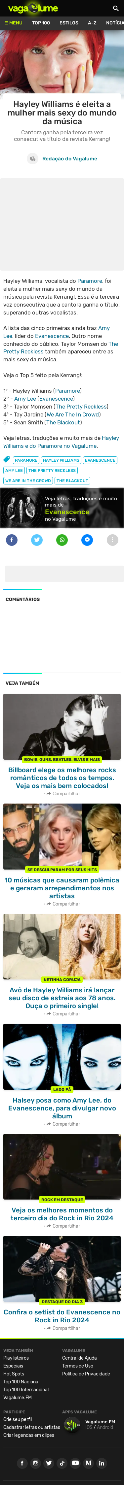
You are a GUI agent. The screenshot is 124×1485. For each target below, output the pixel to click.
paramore (26, 460)
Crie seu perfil (17, 1419)
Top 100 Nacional (21, 1382)
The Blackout (63, 422)
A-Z (92, 23)
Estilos (69, 23)
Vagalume (33, 8)
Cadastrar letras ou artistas (31, 1427)
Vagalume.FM (17, 1398)
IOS (89, 1427)
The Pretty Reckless (81, 406)
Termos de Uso (77, 1366)
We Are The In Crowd (73, 414)
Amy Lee (25, 398)
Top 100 (41, 23)
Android (105, 1427)
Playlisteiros (16, 1358)
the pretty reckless (52, 470)
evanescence (100, 460)
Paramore (89, 281)
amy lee (14, 470)
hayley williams (61, 460)
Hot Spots (13, 1374)
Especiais (13, 1366)
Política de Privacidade (86, 1374)
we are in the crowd (28, 480)
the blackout (72, 480)
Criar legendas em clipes (28, 1435)
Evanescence (52, 336)
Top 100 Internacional (26, 1390)
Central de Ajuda (79, 1358)
